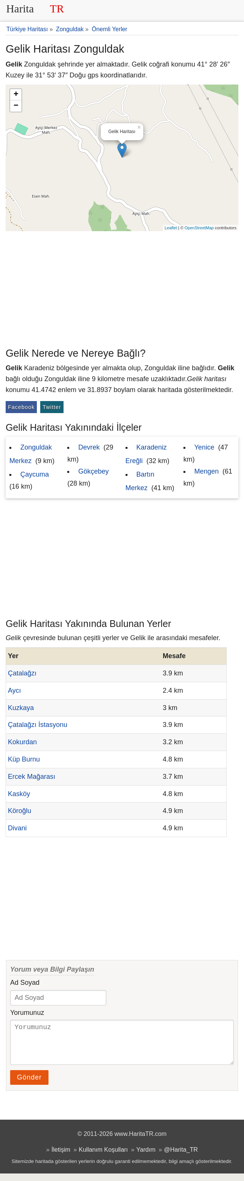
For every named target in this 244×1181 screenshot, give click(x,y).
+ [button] (16, 94)
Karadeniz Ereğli (146, 454)
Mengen (206, 471)
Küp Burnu (24, 759)
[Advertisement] (122, 287)
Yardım (146, 1157)
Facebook (21, 407)
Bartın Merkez (140, 481)
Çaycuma (34, 474)
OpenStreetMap (199, 228)
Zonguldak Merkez (30, 454)
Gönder (29, 1085)
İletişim (61, 1157)
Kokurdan (22, 742)
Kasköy (19, 794)
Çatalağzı (22, 673)
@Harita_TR (181, 1157)
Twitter (51, 407)
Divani (17, 828)
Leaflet (171, 228)
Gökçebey (93, 471)
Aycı (14, 690)
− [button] (16, 106)
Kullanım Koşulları (103, 1157)
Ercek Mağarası (31, 776)
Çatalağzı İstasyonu (37, 724)
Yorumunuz (27, 1012)
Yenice (204, 447)
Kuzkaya (21, 708)
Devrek (89, 447)
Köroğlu (19, 811)
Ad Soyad (24, 982)
